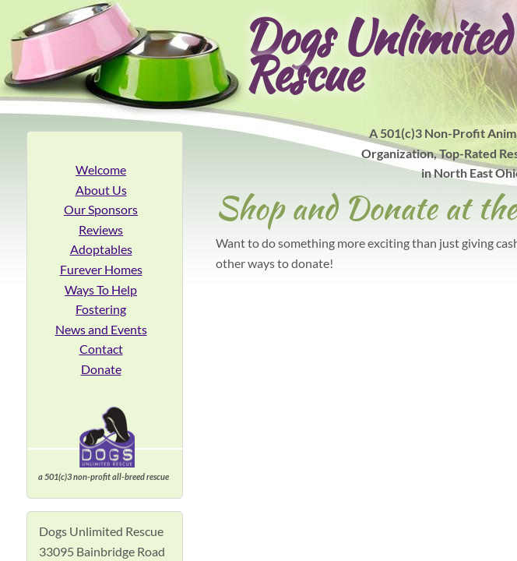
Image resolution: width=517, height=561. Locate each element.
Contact (101, 348)
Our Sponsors (101, 209)
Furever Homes (101, 269)
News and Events (101, 329)
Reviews (101, 229)
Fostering (101, 309)
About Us (101, 189)
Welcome (101, 169)
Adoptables (101, 249)
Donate (101, 369)
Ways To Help (101, 289)
